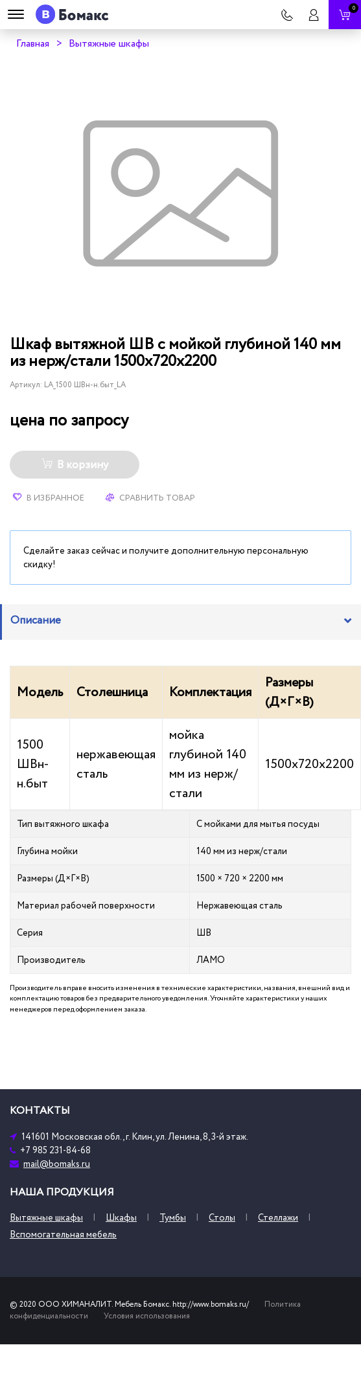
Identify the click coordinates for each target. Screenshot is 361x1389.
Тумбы (172, 1218)
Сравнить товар (150, 498)
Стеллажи (278, 1218)
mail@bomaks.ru (56, 1164)
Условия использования (147, 1316)
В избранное (48, 498)
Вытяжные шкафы (109, 43)
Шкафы (121, 1218)
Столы (222, 1218)
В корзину (74, 465)
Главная (32, 43)
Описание (35, 620)
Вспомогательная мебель (63, 1234)
